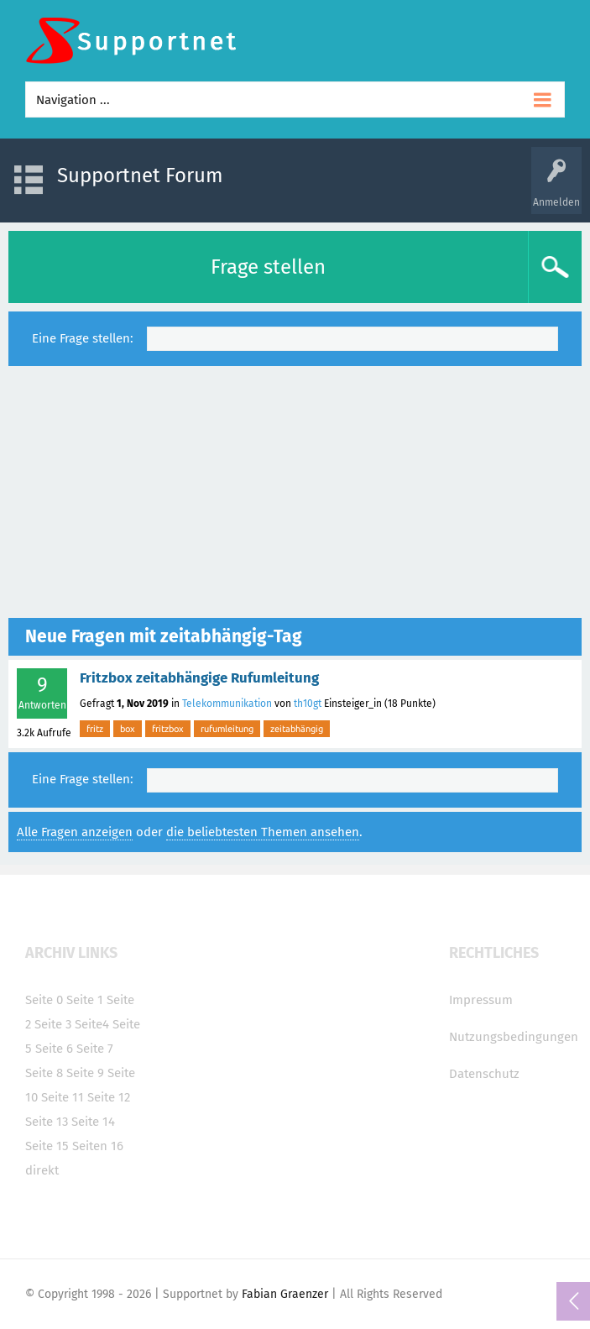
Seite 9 (85, 1072)
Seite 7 (94, 1048)
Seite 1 (84, 999)
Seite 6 (54, 1048)
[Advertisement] (295, 492)
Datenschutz (484, 1073)
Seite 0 (44, 999)
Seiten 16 (97, 1146)
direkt (42, 1170)
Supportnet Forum (140, 175)
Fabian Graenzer (285, 1294)
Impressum (481, 999)
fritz (94, 729)
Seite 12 (108, 1097)
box (127, 729)
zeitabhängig (296, 729)
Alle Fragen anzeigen (75, 832)
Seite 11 (62, 1097)
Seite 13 (46, 1121)
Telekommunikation (227, 703)
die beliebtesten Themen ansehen (262, 832)
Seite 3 (52, 1024)
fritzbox (168, 729)
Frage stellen (268, 267)
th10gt (307, 703)
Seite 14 (93, 1121)
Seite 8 (44, 1072)
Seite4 (92, 1024)
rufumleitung (227, 729)
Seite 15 (47, 1146)
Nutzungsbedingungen (513, 1036)
